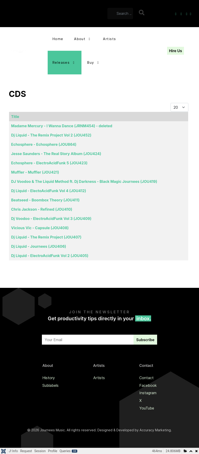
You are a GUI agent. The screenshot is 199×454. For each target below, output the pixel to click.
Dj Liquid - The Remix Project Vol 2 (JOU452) (51, 135)
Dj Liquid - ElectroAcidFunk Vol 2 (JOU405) (49, 255)
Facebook (148, 385)
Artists (99, 377)
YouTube (146, 408)
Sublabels (50, 385)
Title (15, 116)
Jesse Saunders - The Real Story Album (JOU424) (56, 153)
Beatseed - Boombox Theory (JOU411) (45, 200)
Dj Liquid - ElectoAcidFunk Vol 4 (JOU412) (48, 190)
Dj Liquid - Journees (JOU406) (38, 246)
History (48, 377)
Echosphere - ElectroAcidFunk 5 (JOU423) (49, 163)
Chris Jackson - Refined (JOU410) (41, 209)
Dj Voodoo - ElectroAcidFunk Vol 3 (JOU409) (51, 218)
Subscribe (145, 339)
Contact (146, 377)
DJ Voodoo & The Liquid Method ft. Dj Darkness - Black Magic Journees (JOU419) (84, 181)
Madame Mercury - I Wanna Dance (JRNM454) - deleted (61, 126)
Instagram (147, 393)
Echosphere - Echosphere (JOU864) (43, 144)
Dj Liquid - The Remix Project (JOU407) (46, 237)
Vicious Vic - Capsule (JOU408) (40, 227)
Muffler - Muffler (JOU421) (35, 172)
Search (142, 12)
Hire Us (175, 50)
